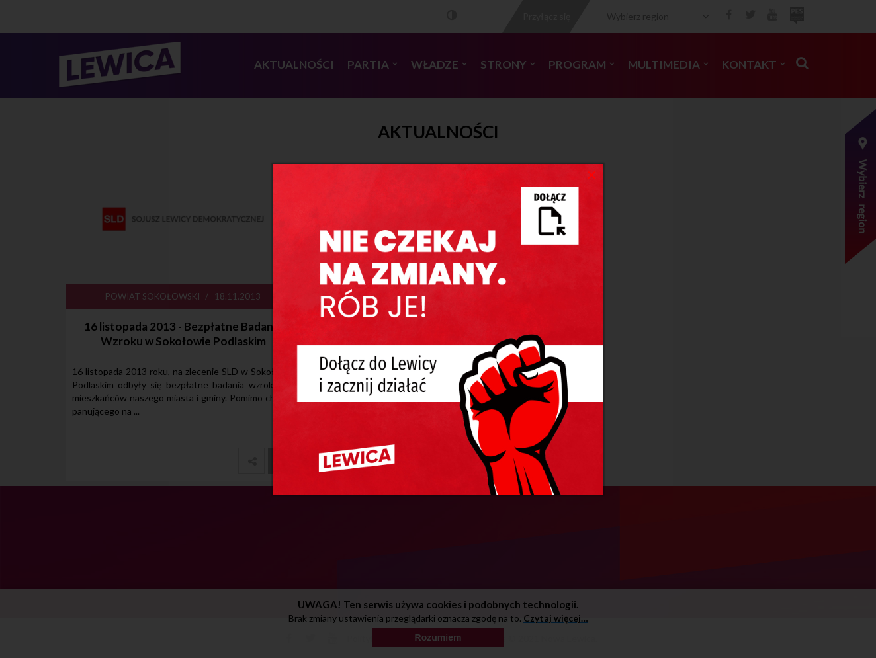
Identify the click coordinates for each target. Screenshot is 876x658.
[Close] (591, 174)
